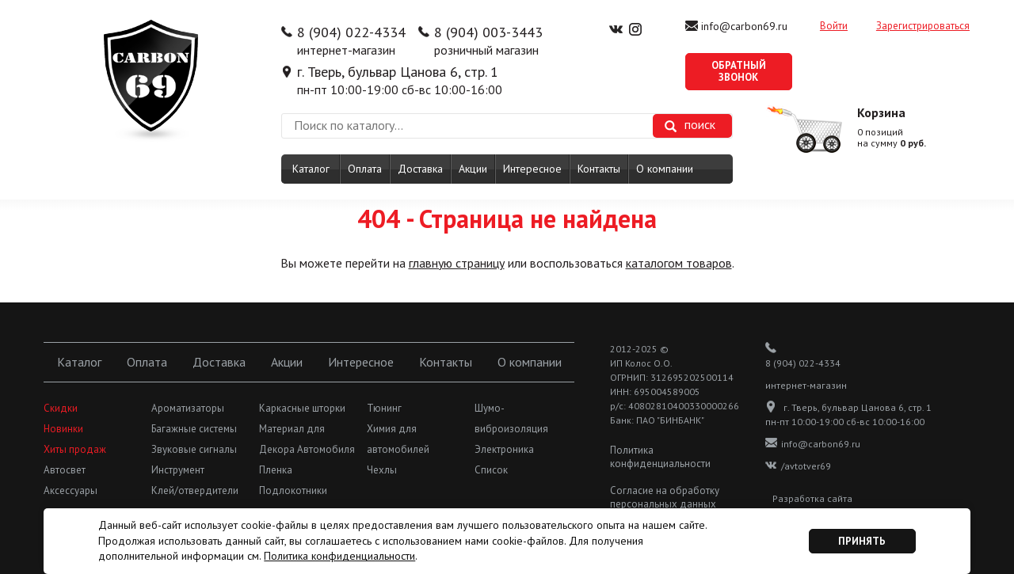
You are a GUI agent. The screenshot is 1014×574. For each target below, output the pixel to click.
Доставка (420, 169)
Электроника (504, 449)
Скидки (61, 408)
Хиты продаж (75, 449)
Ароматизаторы (187, 408)
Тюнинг (384, 408)
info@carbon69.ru (744, 26)
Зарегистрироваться (923, 25)
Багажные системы (194, 428)
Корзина (881, 112)
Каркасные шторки (302, 408)
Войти (834, 25)
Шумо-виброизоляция (511, 418)
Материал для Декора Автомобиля (307, 439)
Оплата (365, 169)
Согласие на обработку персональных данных (664, 497)
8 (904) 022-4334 (351, 32)
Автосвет (65, 470)
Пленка (275, 470)
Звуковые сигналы (194, 449)
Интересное (532, 169)
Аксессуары (70, 490)
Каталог (311, 169)
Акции (473, 169)
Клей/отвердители (194, 490)
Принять (862, 541)
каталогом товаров (679, 263)
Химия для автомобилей (398, 439)
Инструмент (177, 470)
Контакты (599, 169)
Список (491, 470)
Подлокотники (293, 490)
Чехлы (382, 470)
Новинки (63, 428)
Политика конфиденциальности (660, 456)
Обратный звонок (738, 72)
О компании (664, 169)
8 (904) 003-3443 (488, 32)
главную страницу (457, 263)
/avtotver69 (798, 465)
